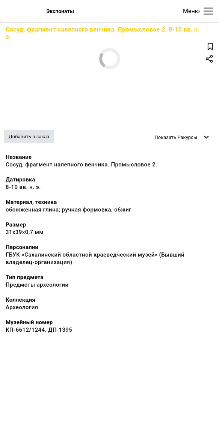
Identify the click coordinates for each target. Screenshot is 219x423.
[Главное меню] (208, 11)
